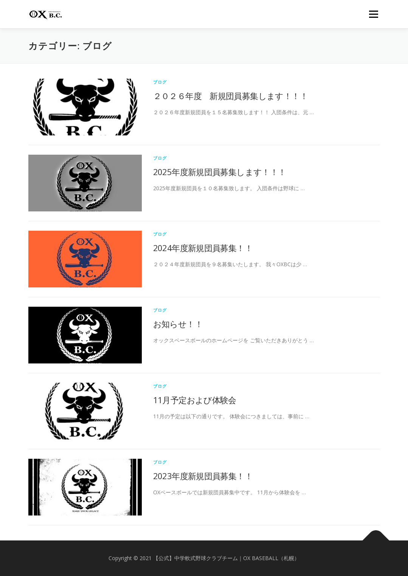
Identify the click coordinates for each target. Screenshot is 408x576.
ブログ (160, 82)
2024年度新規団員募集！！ (203, 247)
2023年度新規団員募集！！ (203, 475)
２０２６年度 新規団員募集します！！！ (230, 95)
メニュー (373, 14)
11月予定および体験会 (194, 399)
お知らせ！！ (178, 323)
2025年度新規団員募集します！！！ (219, 171)
